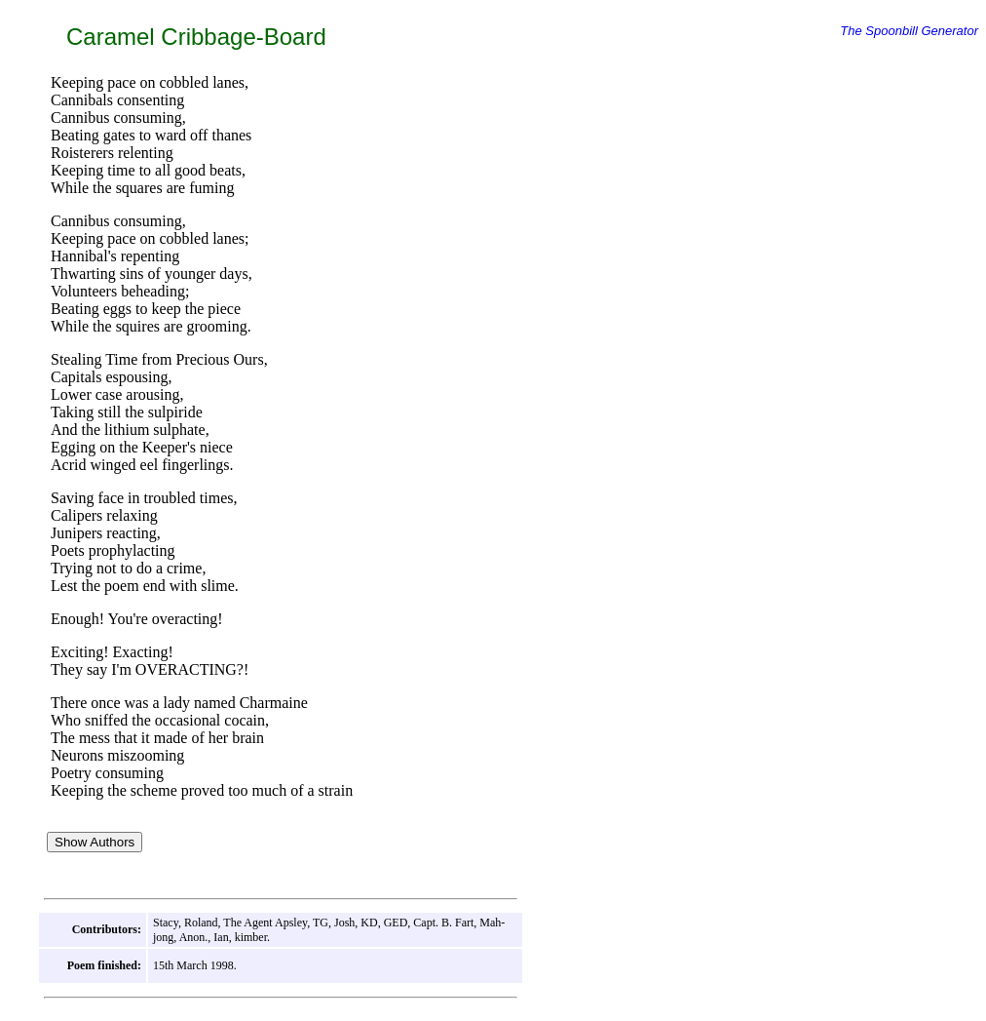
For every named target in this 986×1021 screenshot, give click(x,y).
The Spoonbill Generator (909, 30)
